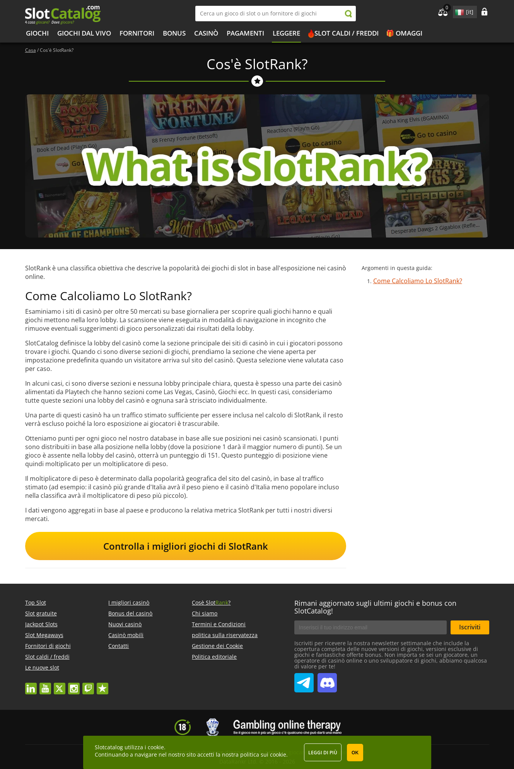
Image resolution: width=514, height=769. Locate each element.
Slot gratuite (41, 613)
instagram (74, 685)
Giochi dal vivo (84, 33)
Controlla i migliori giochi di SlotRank (185, 546)
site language (458, 11)
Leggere (286, 33)
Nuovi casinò (125, 624)
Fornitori (137, 33)
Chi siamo (204, 613)
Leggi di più (322, 752)
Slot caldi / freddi (346, 33)
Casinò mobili (125, 635)
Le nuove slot (42, 667)
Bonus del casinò (130, 613)
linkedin (31, 685)
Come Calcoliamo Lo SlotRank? (417, 281)
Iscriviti (469, 627)
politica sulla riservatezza (225, 635)
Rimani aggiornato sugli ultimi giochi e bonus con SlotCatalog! (375, 607)
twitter (59, 685)
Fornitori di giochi (48, 645)
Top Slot (35, 602)
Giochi (37, 33)
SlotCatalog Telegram (304, 679)
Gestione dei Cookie (217, 645)
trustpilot (102, 685)
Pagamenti (245, 33)
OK (355, 752)
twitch (88, 685)
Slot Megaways (44, 635)
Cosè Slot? (211, 602)
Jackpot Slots (41, 624)
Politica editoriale (214, 656)
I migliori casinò (128, 602)
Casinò (206, 33)
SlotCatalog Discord (327, 679)
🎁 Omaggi (404, 33)
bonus (174, 33)
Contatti (118, 645)
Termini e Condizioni (219, 624)
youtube (45, 685)
